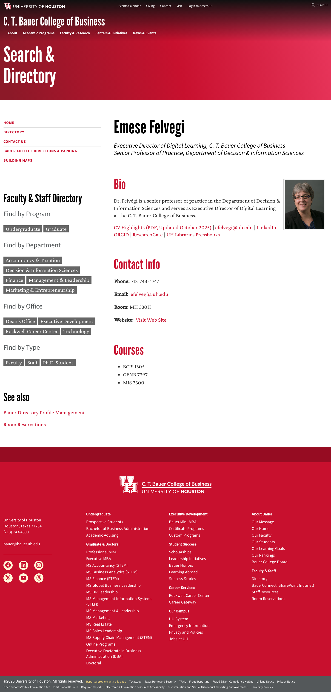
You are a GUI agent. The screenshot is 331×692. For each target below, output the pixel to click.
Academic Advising (102, 535)
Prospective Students (104, 522)
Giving (150, 6)
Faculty (14, 362)
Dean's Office (20, 321)
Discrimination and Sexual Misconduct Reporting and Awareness (207, 687)
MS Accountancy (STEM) (107, 565)
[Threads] (38, 578)
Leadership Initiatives (187, 559)
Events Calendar (129, 6)
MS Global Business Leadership (113, 585)
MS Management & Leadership (112, 611)
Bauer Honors (181, 565)
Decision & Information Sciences (42, 270)
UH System (178, 619)
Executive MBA (98, 559)
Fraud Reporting (199, 682)
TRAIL (182, 682)
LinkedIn (266, 227)
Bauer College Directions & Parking (40, 151)
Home (8, 122)
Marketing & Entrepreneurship (40, 290)
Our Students (263, 542)
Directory (13, 132)
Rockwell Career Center (32, 331)
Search (320, 5)
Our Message (263, 522)
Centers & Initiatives (111, 33)
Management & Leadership (59, 280)
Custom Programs (184, 535)
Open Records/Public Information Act (26, 687)
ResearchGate (148, 234)
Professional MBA (101, 552)
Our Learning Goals (268, 549)
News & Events (144, 33)
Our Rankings (263, 555)
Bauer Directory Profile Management (44, 412)
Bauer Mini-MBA (183, 522)
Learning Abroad (183, 572)
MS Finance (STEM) (102, 579)
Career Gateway (182, 602)
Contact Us (14, 141)
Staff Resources (265, 592)
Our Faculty (261, 535)
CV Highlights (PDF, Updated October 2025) (162, 227)
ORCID (121, 234)
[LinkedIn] (23, 565)
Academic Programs (38, 33)
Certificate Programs (186, 529)
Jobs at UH (178, 639)
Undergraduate (23, 229)
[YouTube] (23, 578)
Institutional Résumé (65, 687)
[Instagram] (38, 565)
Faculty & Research (75, 33)
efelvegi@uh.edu (234, 227)
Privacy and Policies (186, 632)
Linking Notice (265, 682)
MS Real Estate (99, 624)
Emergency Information (189, 626)
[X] (8, 578)
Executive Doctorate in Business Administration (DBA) (113, 653)
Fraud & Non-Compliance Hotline (233, 682)
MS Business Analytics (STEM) (111, 572)
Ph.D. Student (58, 362)
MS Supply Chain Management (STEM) (119, 638)
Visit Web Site (150, 320)
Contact (165, 6)
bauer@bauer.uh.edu (21, 544)
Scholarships (180, 552)
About (12, 33)
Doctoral (93, 663)
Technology (76, 331)
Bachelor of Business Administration (117, 529)
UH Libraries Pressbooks (193, 234)
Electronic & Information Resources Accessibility (135, 687)
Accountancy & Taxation (33, 260)
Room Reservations (24, 424)
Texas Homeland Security (160, 682)
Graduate (56, 229)
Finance (14, 280)
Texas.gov (135, 682)
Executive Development (66, 321)
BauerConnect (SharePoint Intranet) (283, 585)
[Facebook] (8, 565)
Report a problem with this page (106, 682)
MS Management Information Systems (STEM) (119, 601)
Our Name (260, 529)
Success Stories (182, 579)
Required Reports (91, 687)
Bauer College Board (270, 562)
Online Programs (100, 644)
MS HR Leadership (102, 592)
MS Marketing (98, 618)
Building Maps (17, 160)
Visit (179, 6)
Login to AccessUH (200, 6)
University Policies (262, 687)
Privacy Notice (286, 682)
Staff (32, 362)
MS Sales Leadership (104, 631)
